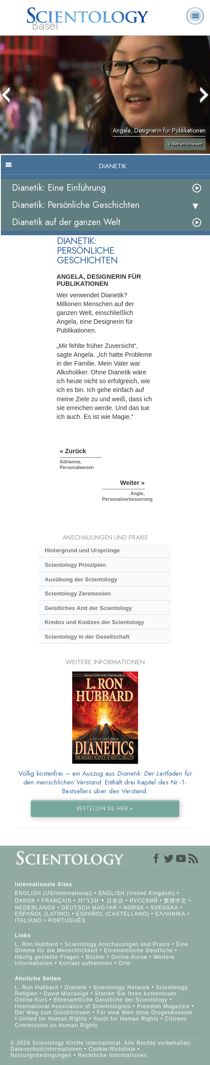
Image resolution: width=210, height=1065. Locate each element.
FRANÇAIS (56, 901)
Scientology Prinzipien (75, 565)
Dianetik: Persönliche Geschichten (76, 205)
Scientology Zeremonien (77, 593)
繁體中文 (175, 901)
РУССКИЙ (144, 901)
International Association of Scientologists (73, 1006)
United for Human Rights (54, 1019)
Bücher (95, 957)
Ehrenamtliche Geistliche (138, 950)
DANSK (25, 901)
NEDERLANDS (35, 908)
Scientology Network (121, 987)
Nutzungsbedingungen (41, 1055)
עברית (88, 900)
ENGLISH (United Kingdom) (137, 893)
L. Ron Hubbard (37, 944)
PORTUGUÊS (67, 920)
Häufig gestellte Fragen (47, 957)
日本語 (115, 901)
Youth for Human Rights (126, 1019)
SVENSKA (164, 908)
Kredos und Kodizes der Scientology (94, 622)
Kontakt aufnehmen (85, 963)
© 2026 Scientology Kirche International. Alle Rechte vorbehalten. (101, 1043)
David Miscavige (66, 994)
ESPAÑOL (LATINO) (42, 914)
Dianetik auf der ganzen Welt (66, 222)
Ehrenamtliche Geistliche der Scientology (111, 1000)
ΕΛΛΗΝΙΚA (170, 914)
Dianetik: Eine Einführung (59, 187)
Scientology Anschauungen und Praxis (117, 944)
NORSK (133, 908)
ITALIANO (28, 920)
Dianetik (75, 987)
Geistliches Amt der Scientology (88, 608)
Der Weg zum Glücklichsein (53, 1013)
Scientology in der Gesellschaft (86, 636)
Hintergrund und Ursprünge (82, 550)
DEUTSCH (76, 908)
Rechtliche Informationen (112, 1055)
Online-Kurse (130, 957)
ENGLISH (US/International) (53, 893)
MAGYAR (104, 908)
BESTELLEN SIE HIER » (105, 808)
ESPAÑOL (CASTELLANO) (112, 914)
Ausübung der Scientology (80, 579)
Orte (124, 963)
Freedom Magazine (163, 1006)
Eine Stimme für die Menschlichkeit (101, 947)
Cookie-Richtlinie (112, 1049)
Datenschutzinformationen (46, 1049)
